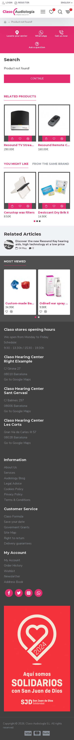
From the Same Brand (50, 164)
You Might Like (16, 164)
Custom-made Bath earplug (20, 303)
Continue (37, 78)
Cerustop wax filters (19, 212)
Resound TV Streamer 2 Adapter (20, 145)
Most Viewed (15, 261)
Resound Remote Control (54, 145)
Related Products (20, 96)
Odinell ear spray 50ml (54, 303)
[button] (34, 221)
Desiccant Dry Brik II (53, 212)
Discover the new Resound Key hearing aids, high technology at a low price (41, 243)
